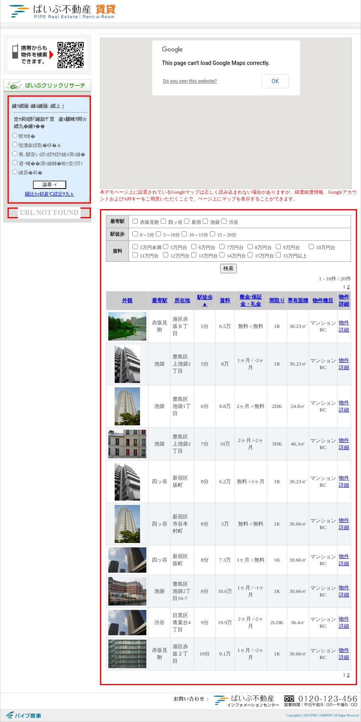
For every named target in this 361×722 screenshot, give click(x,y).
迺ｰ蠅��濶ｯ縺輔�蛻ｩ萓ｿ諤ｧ (51, 163)
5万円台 (175, 247)
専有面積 (298, 300)
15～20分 (223, 235)
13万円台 (204, 256)
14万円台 (232, 256)
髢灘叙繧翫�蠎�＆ (40, 145)
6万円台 (203, 247)
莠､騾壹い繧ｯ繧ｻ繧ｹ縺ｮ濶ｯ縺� (52, 154)
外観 (127, 300)
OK (275, 81)
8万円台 (260, 247)
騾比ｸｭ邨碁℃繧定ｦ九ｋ (50, 194)
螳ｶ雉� (27, 136)
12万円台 (176, 256)
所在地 (182, 300)
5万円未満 (146, 247)
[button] (255, 112)
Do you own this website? (190, 81)
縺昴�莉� (30, 172)
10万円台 (322, 247)
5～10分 (168, 235)
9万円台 (288, 247)
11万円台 (145, 256)
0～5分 (143, 235)
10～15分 (195, 235)
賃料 (225, 300)
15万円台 (261, 256)
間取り (277, 300)
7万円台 (231, 247)
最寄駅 (159, 300)
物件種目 (323, 300)
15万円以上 (291, 256)
